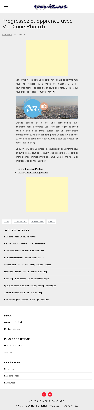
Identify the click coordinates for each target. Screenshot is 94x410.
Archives (8, 352)
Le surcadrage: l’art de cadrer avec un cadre (24, 257)
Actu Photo (7, 34)
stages (51, 222)
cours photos (20, 222)
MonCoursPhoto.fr (45, 91)
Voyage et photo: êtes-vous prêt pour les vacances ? (28, 264)
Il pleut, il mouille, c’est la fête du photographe (25, 243)
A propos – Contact (13, 322)
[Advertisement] (47, 58)
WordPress (70, 406)
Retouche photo (11, 375)
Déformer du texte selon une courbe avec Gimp (25, 271)
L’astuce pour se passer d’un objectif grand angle (26, 278)
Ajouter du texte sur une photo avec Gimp (23, 292)
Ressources (9, 382)
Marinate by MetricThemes (32, 406)
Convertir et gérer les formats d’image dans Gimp (26, 299)
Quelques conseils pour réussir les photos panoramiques (30, 285)
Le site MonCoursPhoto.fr (30, 169)
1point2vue (57, 401)
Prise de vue (9, 369)
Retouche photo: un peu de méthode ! (21, 236)
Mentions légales (12, 329)
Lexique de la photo (13, 345)
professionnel (37, 222)
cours (6, 222)
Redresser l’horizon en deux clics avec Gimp (24, 250)
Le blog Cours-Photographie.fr (33, 172)
